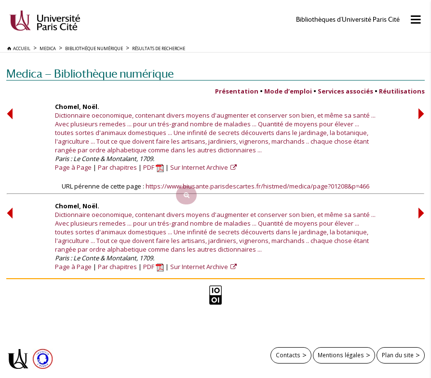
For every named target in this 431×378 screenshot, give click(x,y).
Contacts (288, 355)
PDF (153, 167)
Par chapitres (117, 167)
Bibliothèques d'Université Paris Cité (348, 19)
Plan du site (398, 355)
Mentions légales (341, 355)
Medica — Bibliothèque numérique (90, 73)
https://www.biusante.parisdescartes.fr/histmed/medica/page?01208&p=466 (257, 186)
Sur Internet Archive (199, 167)
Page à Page (73, 167)
